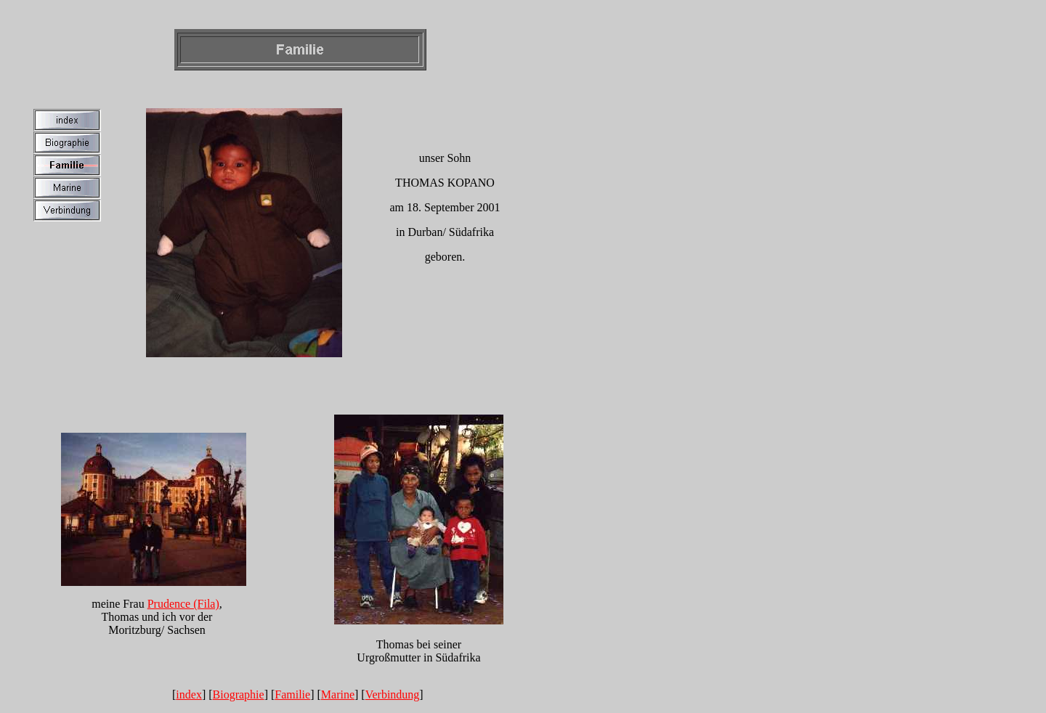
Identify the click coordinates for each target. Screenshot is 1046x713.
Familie (292, 694)
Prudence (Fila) (183, 604)
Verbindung (392, 694)
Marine (337, 694)
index (189, 694)
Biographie (238, 694)
